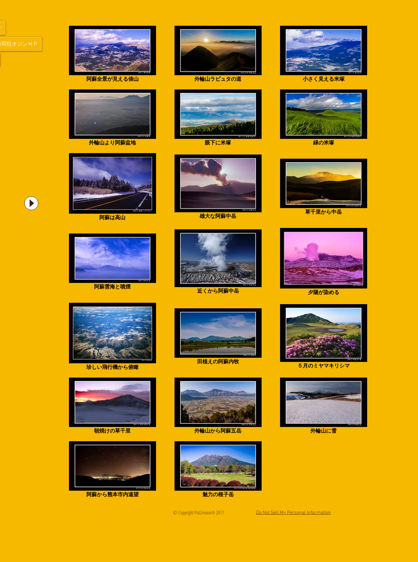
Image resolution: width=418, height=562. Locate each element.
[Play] (31, 203)
